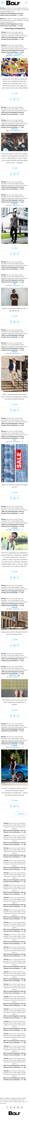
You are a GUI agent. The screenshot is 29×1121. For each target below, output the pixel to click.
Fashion (14, 203)
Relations (18, 54)
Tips (14, 283)
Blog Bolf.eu (17, 55)
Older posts (21, 814)
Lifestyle (10, 54)
